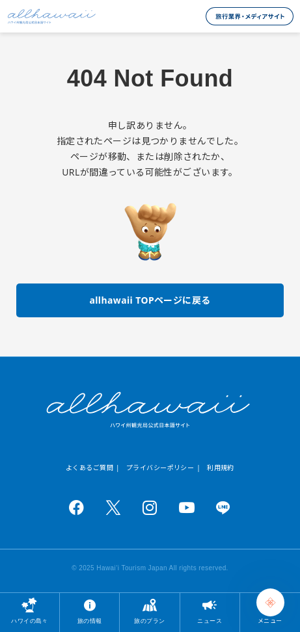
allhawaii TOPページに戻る (149, 300)
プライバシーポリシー (160, 467)
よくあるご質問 (89, 467)
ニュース (209, 621)
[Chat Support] (270, 602)
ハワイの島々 (29, 621)
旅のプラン (149, 621)
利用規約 (220, 467)
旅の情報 (89, 621)
